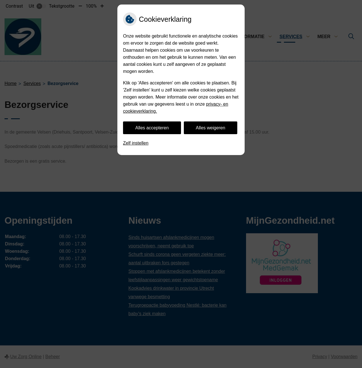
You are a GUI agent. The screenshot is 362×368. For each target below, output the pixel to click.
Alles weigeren (210, 127)
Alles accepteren (152, 127)
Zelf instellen (135, 143)
